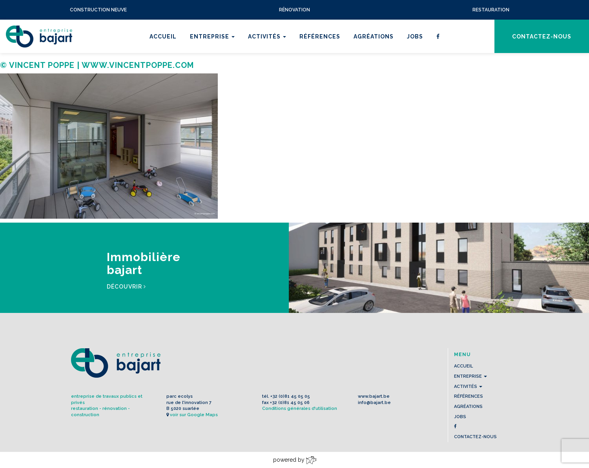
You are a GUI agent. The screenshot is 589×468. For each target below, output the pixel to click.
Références (319, 36)
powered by (294, 460)
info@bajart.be (374, 402)
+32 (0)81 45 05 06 (290, 402)
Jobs (415, 36)
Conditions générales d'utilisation (299, 408)
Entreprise (212, 36)
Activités (267, 36)
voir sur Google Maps (194, 414)
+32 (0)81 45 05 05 (290, 396)
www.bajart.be (374, 396)
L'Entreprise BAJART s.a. (39, 37)
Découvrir (126, 286)
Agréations (374, 36)
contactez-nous (541, 36)
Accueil (163, 36)
